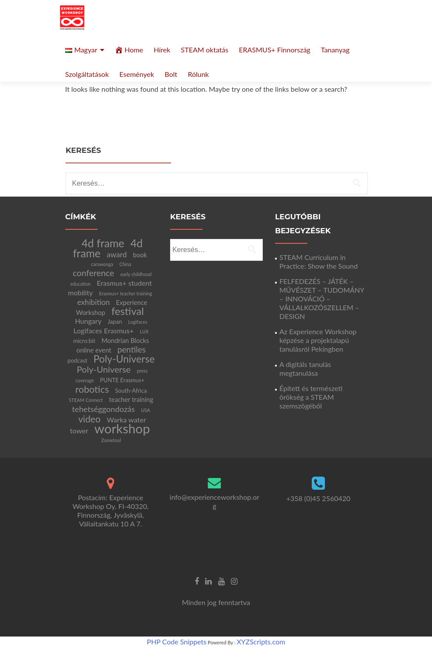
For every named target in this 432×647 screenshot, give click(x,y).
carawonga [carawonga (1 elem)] (102, 264)
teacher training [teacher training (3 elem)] (131, 399)
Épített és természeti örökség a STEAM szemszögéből (310, 397)
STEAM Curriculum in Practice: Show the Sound (318, 261)
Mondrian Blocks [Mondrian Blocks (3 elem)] (125, 340)
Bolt (170, 74)
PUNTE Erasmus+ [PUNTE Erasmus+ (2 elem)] (122, 380)
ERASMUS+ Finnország (274, 49)
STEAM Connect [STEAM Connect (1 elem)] (86, 400)
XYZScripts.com (261, 641)
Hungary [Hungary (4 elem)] (88, 321)
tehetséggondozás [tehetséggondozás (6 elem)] (103, 409)
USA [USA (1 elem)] (145, 410)
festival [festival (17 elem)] (127, 311)
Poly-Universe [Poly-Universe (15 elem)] (124, 359)
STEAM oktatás (205, 49)
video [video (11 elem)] (89, 419)
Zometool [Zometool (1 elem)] (111, 440)
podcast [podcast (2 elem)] (77, 360)
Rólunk (198, 74)
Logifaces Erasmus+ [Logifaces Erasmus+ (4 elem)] (103, 330)
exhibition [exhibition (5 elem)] (93, 302)
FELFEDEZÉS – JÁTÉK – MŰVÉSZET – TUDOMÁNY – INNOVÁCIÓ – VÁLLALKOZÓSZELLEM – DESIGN (321, 298)
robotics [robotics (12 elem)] (92, 389)
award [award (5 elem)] (117, 254)
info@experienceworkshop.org (214, 501)
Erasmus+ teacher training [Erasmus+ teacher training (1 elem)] (125, 293)
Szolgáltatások (87, 74)
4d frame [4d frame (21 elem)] (103, 243)
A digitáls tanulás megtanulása (305, 368)
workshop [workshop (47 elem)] (122, 428)
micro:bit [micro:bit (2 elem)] (84, 340)
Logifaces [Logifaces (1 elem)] (137, 322)
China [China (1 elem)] (125, 264)
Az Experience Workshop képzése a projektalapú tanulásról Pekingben (317, 340)
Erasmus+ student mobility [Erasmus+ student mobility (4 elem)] (110, 288)
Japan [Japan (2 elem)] (115, 321)
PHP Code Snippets (176, 641)
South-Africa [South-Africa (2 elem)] (131, 390)
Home (129, 49)
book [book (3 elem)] (140, 255)
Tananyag (335, 49)
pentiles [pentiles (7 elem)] (131, 349)
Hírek (161, 49)
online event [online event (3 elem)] (94, 350)
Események (136, 74)
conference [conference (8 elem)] (93, 273)
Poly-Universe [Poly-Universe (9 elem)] (103, 369)
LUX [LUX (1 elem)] (144, 331)
